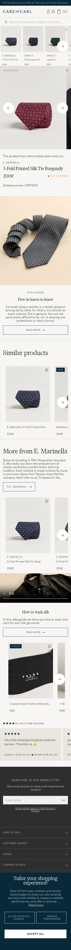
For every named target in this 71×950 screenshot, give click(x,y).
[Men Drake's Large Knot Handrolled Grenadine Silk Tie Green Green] (55, 39)
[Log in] (48, 11)
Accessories (11, 70)
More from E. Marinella (35, 451)
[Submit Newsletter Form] (63, 800)
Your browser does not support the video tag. (35, 588)
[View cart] (59, 11)
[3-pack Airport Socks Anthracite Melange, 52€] (30, 677)
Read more (33, 330)
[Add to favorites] (46, 370)
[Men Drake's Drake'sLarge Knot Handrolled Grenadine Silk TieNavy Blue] (33, 39)
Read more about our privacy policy (35, 809)
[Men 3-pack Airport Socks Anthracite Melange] (30, 670)
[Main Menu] (65, 11)
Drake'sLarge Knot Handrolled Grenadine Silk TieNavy (32, 59)
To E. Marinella (19, 486)
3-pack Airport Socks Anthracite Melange (29, 704)
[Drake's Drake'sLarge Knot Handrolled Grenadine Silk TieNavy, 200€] (33, 46)
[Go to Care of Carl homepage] (17, 11)
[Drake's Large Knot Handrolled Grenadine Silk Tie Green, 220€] (55, 46)
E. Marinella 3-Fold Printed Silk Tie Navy (26, 427)
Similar (25, 353)
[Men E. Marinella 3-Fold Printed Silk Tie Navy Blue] (11, 39)
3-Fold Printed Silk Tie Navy (10, 59)
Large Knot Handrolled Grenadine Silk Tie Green (54, 59)
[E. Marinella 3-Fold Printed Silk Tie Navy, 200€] (11, 46)
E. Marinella (9, 55)
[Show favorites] (53, 11)
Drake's (28, 55)
